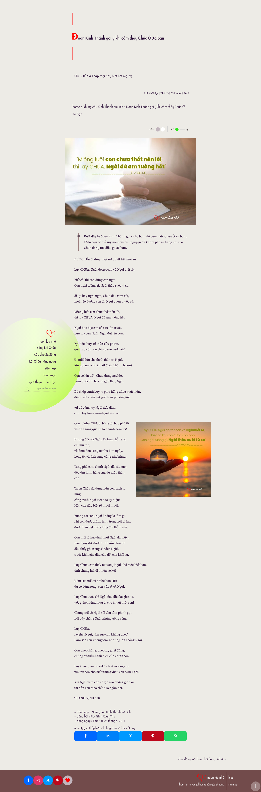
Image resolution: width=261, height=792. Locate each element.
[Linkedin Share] (108, 736)
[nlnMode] (180, 129)
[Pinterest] (58, 780)
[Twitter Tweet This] (130, 736)
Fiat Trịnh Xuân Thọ (102, 716)
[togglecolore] (163, 129)
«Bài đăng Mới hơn (190, 759)
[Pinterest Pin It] (153, 736)
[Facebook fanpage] (28, 780)
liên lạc (51, 382)
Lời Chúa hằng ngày (42, 361)
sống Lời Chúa (46, 347)
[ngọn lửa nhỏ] (40, 336)
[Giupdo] (67, 780)
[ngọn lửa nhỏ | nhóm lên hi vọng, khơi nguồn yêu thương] (201, 779)
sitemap (50, 368)
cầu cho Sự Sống (45, 354)
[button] (255, 786)
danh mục (49, 375)
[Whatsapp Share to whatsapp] (175, 736)
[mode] (158, 129)
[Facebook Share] (85, 736)
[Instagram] (38, 780)
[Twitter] (48, 780)
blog (230, 777)
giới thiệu (35, 382)
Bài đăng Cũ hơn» (215, 759)
